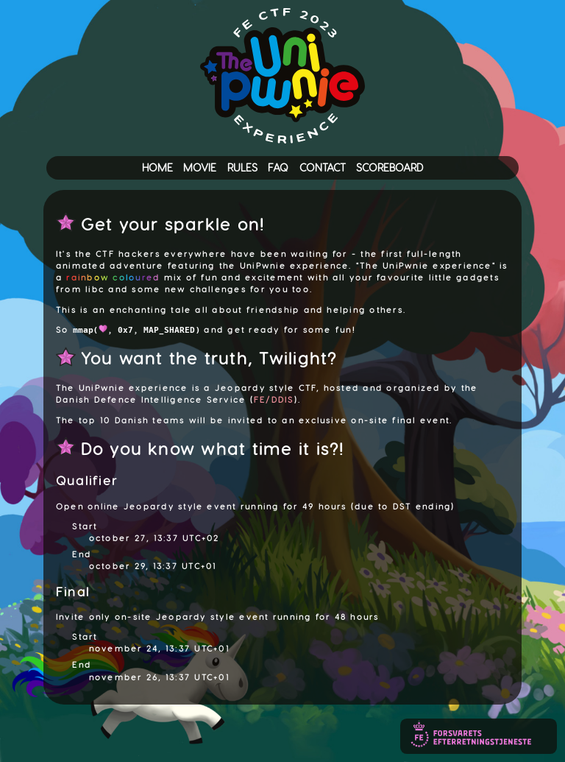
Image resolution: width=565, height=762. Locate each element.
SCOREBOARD (389, 168)
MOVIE (199, 168)
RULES (242, 168)
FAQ (278, 168)
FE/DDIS (274, 400)
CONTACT (322, 168)
